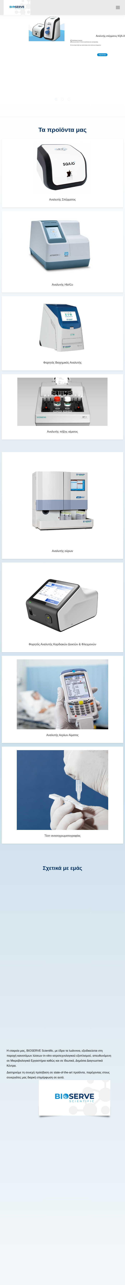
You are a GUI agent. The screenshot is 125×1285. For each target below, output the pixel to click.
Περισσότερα (102, 54)
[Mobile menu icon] (117, 7)
